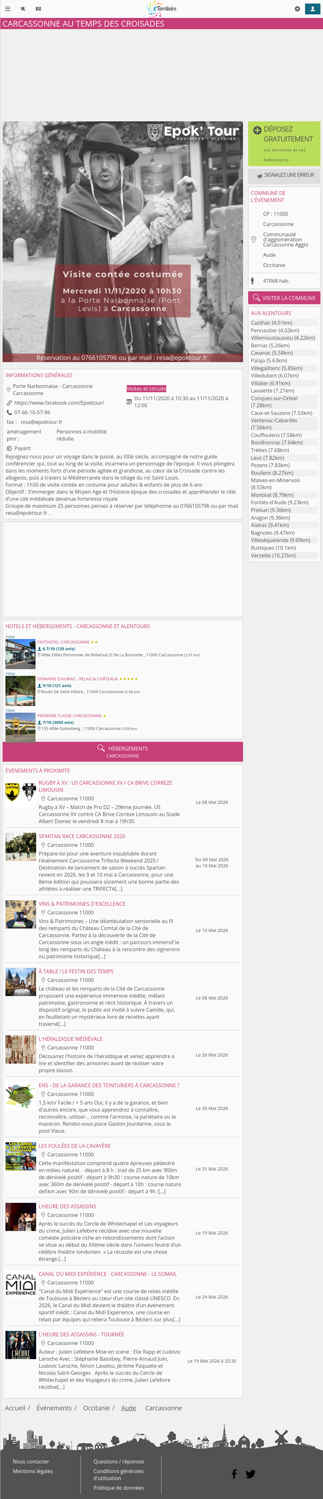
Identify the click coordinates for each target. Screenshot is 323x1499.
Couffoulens (265, 435)
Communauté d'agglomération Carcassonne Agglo (285, 239)
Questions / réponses (119, 1461)
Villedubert (264, 375)
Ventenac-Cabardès (274, 420)
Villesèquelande (269, 540)
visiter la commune (284, 298)
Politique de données (119, 1487)
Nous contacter (31, 1461)
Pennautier (264, 330)
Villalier (259, 383)
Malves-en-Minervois (275, 480)
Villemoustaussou (272, 337)
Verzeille (261, 555)
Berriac (259, 345)
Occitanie (274, 265)
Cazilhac (261, 322)
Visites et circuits (146, 388)
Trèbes (259, 450)
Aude (269, 254)
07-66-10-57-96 (32, 412)
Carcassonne (278, 224)
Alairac (259, 525)
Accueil (15, 1408)
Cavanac (261, 352)
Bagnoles (262, 532)
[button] (284, 143)
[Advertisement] (161, 74)
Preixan (260, 510)
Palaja (258, 360)
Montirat (261, 494)
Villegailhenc (266, 368)
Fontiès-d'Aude (269, 502)
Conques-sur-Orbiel (274, 398)
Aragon (259, 517)
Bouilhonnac (266, 442)
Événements (54, 1408)
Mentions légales (33, 1471)
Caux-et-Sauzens (271, 413)
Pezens (259, 465)
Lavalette (262, 390)
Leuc (256, 457)
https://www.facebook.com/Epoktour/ (59, 402)
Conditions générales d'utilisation (119, 1475)
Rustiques (262, 547)
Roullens (261, 472)
